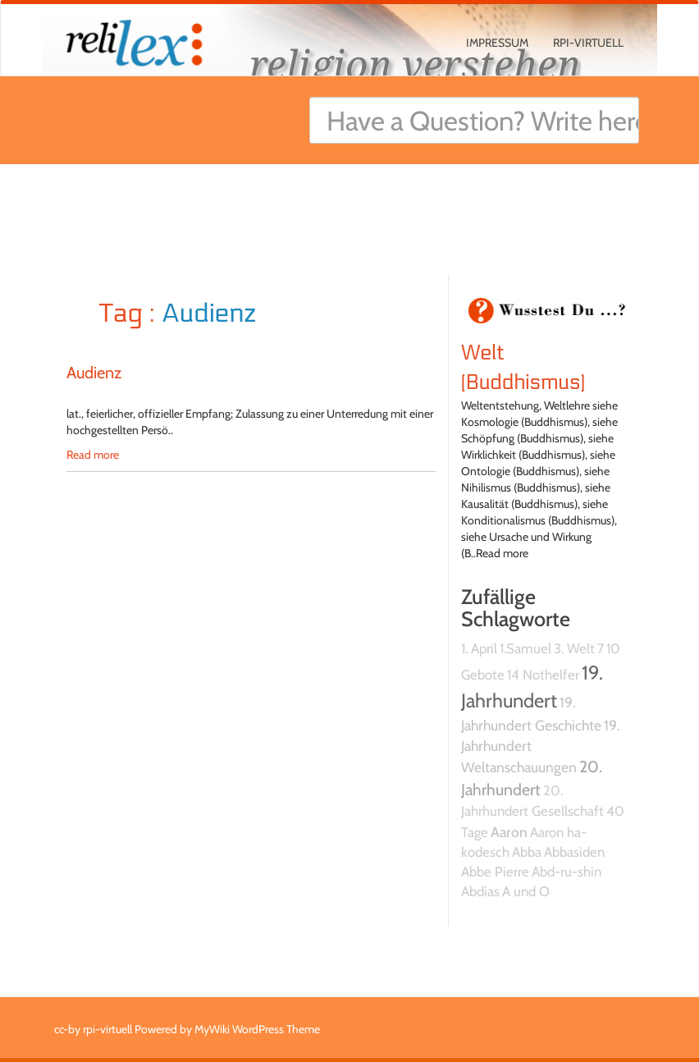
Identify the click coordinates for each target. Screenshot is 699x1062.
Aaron (509, 831)
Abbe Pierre (495, 871)
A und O (526, 891)
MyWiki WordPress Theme (257, 1029)
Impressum (497, 42)
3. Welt (574, 648)
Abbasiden (574, 852)
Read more (92, 454)
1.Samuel (525, 648)
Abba (526, 852)
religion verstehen (415, 63)
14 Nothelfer (543, 674)
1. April (479, 648)
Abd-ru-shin (566, 871)
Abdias (480, 891)
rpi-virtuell (588, 42)
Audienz (93, 372)
